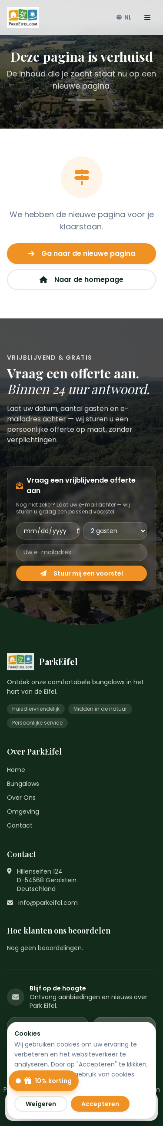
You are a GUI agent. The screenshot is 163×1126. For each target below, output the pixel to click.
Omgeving (23, 811)
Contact (20, 825)
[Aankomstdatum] (48, 531)
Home (16, 769)
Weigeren (41, 1104)
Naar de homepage (81, 280)
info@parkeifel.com (48, 902)
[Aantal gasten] (115, 531)
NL (124, 17)
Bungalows (23, 783)
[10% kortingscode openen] (44, 1080)
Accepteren (100, 1104)
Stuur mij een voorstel (81, 573)
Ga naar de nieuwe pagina (81, 253)
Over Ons (21, 797)
